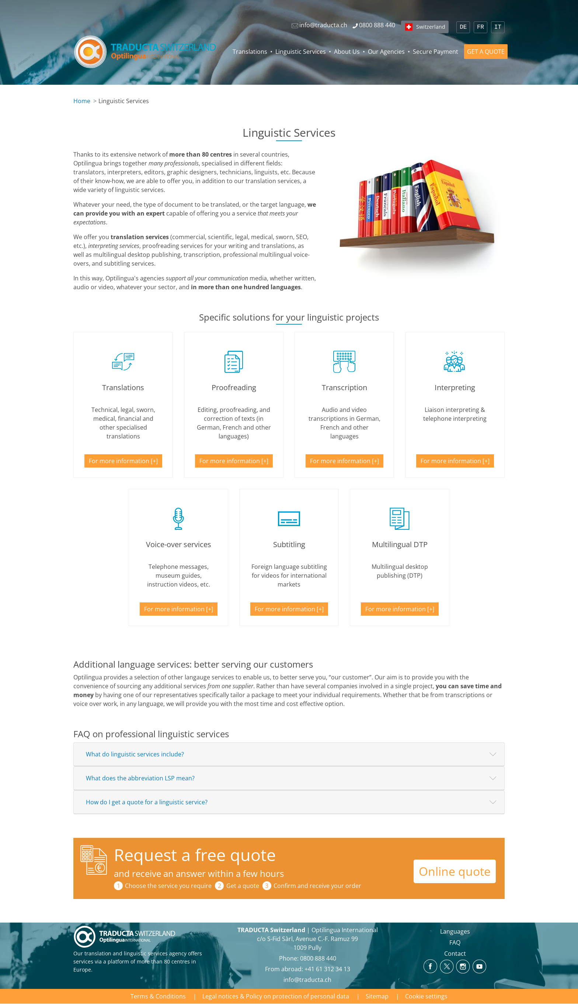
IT (497, 27)
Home (81, 101)
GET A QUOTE (486, 52)
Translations (250, 52)
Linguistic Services (300, 52)
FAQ (454, 942)
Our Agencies (386, 52)
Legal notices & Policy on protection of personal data (275, 996)
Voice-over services (178, 544)
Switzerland (430, 26)
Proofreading (234, 387)
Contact (455, 953)
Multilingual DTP (400, 544)
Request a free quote (195, 854)
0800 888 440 (318, 958)
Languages (455, 931)
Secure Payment (435, 52)
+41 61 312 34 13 (327, 969)
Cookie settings (426, 996)
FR (480, 27)
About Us (347, 52)
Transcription (344, 387)
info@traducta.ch (307, 980)
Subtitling (289, 544)
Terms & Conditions (158, 996)
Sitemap (377, 996)
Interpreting (455, 387)
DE (463, 27)
